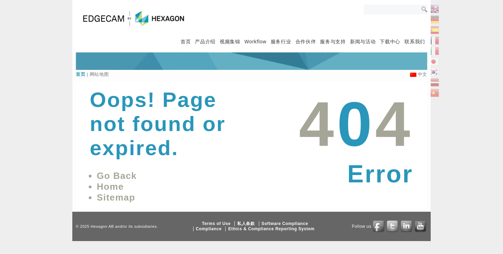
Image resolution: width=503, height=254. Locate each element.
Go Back (117, 175)
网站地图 (99, 74)
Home (110, 186)
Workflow (256, 41)
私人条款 (246, 223)
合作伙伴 (306, 41)
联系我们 (414, 41)
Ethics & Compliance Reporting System (271, 228)
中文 (422, 74)
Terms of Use (216, 223)
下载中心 (390, 41)
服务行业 (281, 41)
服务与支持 (333, 41)
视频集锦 (230, 41)
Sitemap (116, 197)
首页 (186, 41)
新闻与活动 (363, 41)
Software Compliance (285, 223)
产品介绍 (205, 41)
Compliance (209, 228)
